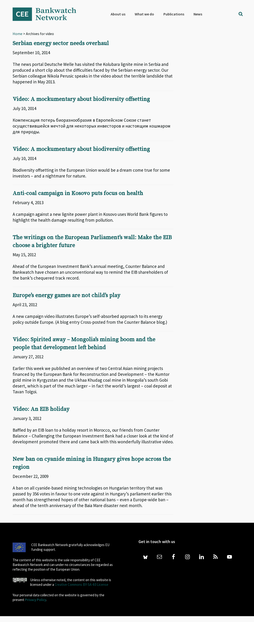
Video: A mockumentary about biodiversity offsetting (81, 99)
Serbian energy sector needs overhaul (61, 43)
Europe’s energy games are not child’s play (66, 295)
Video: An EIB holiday (41, 409)
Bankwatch (48, 14)
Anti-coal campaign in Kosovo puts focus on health (78, 193)
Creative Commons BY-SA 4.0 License (81, 584)
